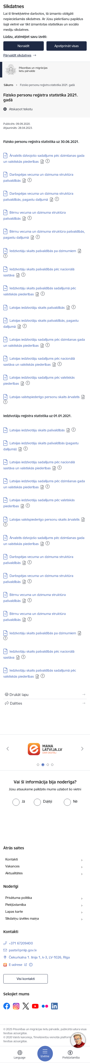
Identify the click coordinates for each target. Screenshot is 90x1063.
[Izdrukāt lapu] (45, 694)
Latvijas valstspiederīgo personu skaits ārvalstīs (45, 397)
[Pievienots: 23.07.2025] (30, 562)
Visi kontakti (26, 979)
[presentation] (37, 822)
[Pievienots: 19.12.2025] (5, 402)
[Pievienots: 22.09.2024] (43, 676)
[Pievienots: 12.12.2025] (74, 430)
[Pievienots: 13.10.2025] (30, 180)
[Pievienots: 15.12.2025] (26, 449)
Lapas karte (14, 911)
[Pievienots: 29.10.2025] (23, 275)
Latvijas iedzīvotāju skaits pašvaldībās (37, 307)
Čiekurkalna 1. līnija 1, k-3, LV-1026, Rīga (39, 957)
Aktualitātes (14, 873)
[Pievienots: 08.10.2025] (60, 468)
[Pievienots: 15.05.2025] (43, 294)
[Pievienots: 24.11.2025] (28, 383)
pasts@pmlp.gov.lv (23, 950)
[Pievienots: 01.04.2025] (60, 364)
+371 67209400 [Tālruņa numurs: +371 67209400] (21, 943)
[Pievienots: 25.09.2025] (23, 657)
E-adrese (16, 965)
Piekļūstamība (15, 904)
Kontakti (11, 859)
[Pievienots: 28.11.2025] (74, 307)
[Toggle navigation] (45, 1053)
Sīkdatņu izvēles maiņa (22, 918)
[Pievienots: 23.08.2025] (48, 345)
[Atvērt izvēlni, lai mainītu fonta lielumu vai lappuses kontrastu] (70, 1055)
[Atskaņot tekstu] (21, 109)
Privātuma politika (18, 898)
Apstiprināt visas (66, 46)
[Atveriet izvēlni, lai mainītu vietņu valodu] (20, 1055)
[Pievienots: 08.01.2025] (5, 638)
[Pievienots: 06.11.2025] (5, 256)
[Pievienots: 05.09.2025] (57, 199)
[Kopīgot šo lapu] (45, 703)
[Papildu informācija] (30, 964)
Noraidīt (23, 46)
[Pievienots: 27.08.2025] (48, 543)
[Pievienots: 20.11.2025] (30, 218)
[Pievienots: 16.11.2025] (38, 237)
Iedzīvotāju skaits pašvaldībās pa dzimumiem (43, 251)
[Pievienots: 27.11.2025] (25, 326)
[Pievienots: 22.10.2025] (48, 161)
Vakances (12, 866)
